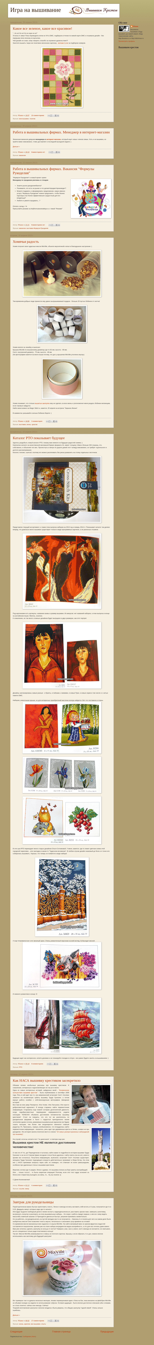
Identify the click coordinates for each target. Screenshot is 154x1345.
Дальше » (16, 146)
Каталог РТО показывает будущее (39, 438)
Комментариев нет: (38, 152)
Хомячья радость (26, 242)
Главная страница (61, 1331)
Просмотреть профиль (127, 41)
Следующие (16, 1331)
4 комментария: (37, 1185)
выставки (22, 424)
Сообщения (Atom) (29, 1336)
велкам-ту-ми (63, 43)
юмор (27, 1189)
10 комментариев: (38, 115)
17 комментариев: (38, 1321)
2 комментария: (37, 421)
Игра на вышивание (35, 9)
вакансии (22, 155)
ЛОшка (135, 26)
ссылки (21, 1189)
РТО (20, 1067)
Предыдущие (107, 1331)
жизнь (29, 424)
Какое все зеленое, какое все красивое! (42, 28)
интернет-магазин (53, 139)
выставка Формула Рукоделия (37, 228)
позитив (32, 119)
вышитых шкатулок (42, 403)
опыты (43, 1324)
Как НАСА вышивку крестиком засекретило (46, 1080)
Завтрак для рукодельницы (33, 1202)
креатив (34, 424)
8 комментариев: (37, 1064)
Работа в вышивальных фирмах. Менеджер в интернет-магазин (61, 132)
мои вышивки (24, 119)
